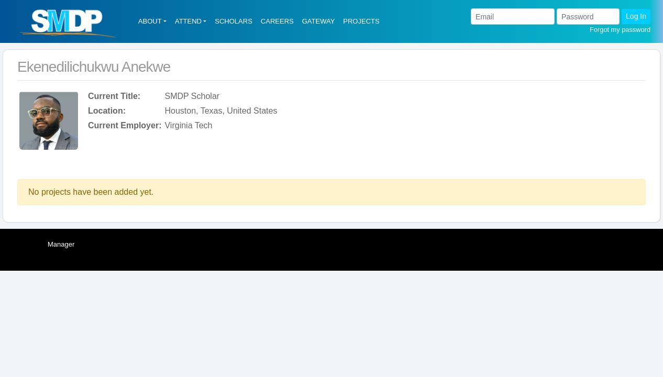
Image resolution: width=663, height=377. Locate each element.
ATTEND (188, 21)
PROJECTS (361, 21)
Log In (636, 16)
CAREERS (277, 21)
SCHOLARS (233, 21)
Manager (61, 244)
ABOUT (150, 21)
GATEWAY (318, 21)
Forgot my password (620, 30)
